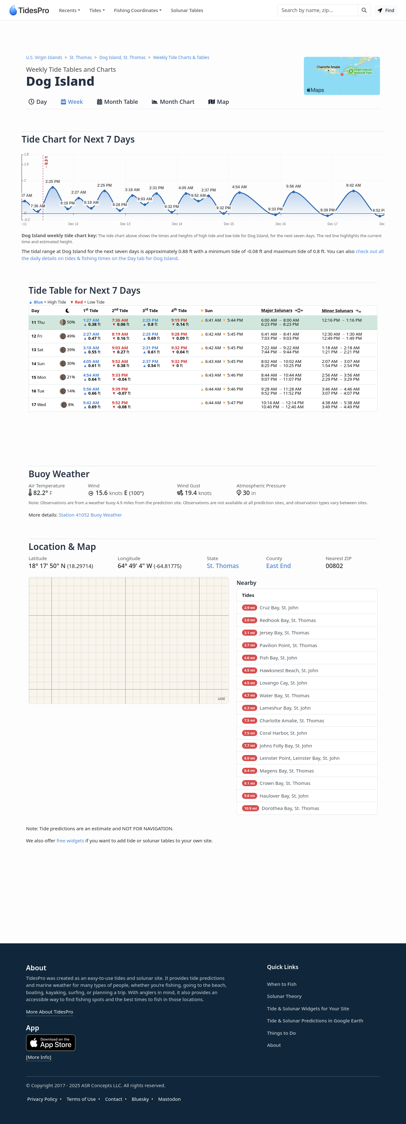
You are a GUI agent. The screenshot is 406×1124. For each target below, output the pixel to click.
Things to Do (281, 1033)
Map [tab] (218, 101)
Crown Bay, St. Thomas (276, 783)
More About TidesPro (49, 1011)
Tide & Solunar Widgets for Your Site (308, 1008)
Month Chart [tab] (173, 101)
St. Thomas (80, 57)
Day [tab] (38, 101)
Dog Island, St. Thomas (122, 57)
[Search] (317, 10)
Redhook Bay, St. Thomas (279, 620)
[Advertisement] (203, 37)
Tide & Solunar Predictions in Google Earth (315, 1020)
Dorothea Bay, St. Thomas (280, 808)
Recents (67, 10)
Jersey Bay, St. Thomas (276, 632)
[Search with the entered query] (364, 10)
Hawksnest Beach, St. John (280, 670)
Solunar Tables (187, 10)
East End (278, 565)
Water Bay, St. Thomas (276, 695)
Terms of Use (81, 1099)
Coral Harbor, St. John (274, 733)
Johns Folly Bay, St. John (277, 745)
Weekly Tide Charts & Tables (181, 57)
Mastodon (169, 1099)
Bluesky (140, 1099)
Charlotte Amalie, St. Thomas (283, 720)
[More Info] (38, 1057)
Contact (113, 1099)
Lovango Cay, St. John (274, 682)
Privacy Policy (42, 1099)
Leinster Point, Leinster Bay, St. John (291, 758)
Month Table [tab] (117, 101)
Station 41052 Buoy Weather (90, 515)
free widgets (70, 840)
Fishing (136, 10)
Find (386, 10)
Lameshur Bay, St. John (276, 708)
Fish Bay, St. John (269, 657)
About (274, 1045)
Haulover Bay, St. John (275, 796)
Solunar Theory (284, 996)
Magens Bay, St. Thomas (278, 770)
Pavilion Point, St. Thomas (279, 645)
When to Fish (282, 984)
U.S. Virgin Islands (44, 57)
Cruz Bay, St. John (270, 607)
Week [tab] (72, 101)
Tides (95, 10)
